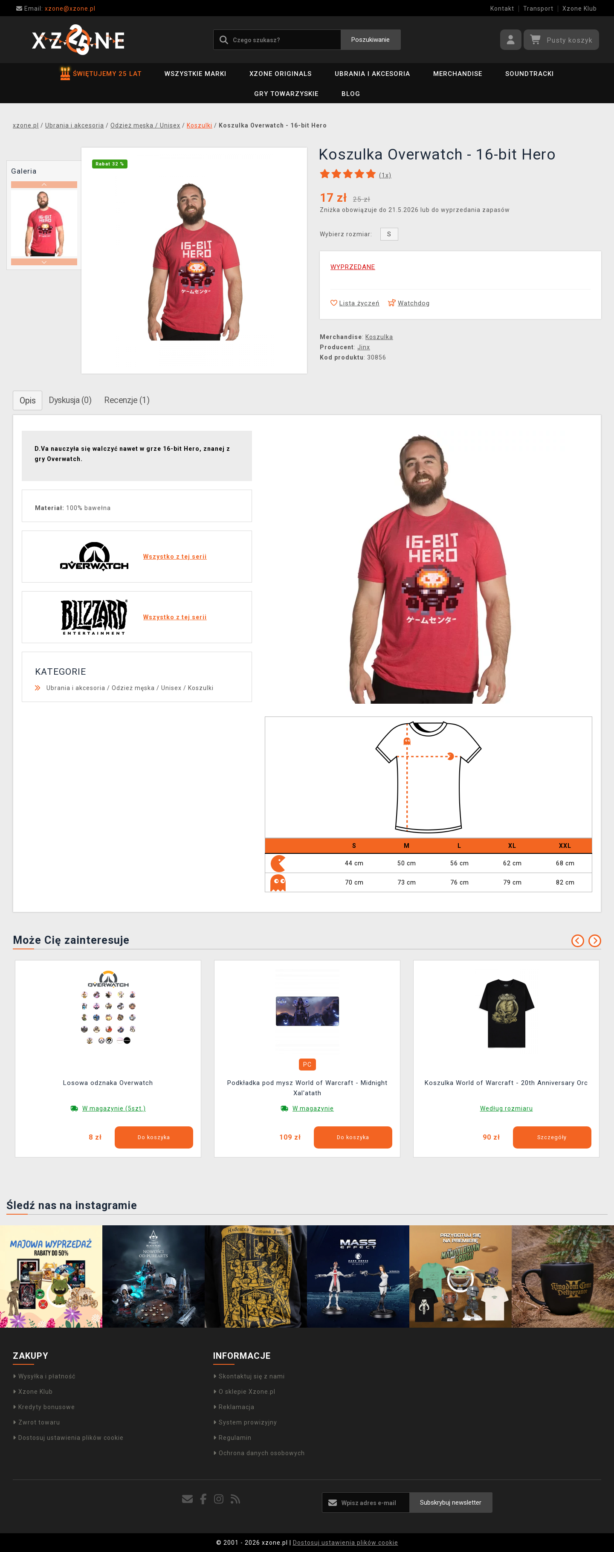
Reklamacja (234, 1407)
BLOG (351, 94)
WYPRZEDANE (352, 267)
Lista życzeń (354, 303)
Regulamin (232, 1437)
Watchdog (409, 303)
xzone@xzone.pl (56, 8)
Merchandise (457, 74)
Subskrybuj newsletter (450, 1502)
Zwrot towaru (36, 1422)
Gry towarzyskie (286, 94)
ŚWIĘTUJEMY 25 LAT (101, 73)
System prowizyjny (245, 1422)
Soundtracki (529, 74)
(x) (385, 175)
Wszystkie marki (195, 74)
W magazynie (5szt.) (114, 1108)
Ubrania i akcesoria (372, 74)
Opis (27, 400)
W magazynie (313, 1108)
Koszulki (201, 688)
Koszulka (379, 337)
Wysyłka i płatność (44, 1376)
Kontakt (502, 8)
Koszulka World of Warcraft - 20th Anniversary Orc (506, 1083)
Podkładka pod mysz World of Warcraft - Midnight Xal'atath (307, 1088)
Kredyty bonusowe (44, 1407)
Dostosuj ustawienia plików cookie (68, 1437)
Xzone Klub (579, 8)
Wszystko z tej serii (175, 556)
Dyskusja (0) (70, 400)
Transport (538, 8)
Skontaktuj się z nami (249, 1376)
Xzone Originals (280, 74)
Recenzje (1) (126, 400)
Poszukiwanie (370, 40)
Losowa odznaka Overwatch (108, 1083)
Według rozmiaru (506, 1108)
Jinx (363, 347)
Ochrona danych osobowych (259, 1453)
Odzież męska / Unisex (147, 688)
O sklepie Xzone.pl (244, 1391)
